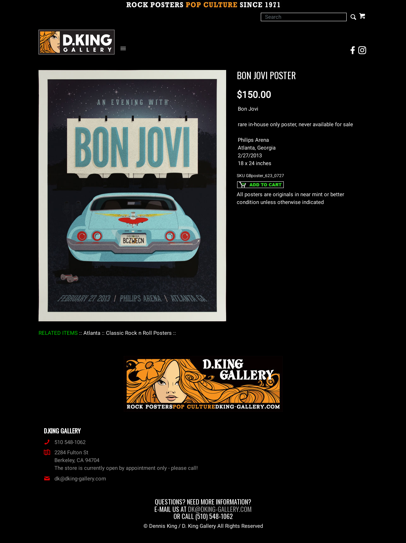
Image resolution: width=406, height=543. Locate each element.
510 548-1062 (65, 442)
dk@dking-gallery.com (75, 478)
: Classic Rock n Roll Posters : (139, 333)
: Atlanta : (92, 333)
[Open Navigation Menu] (124, 48)
